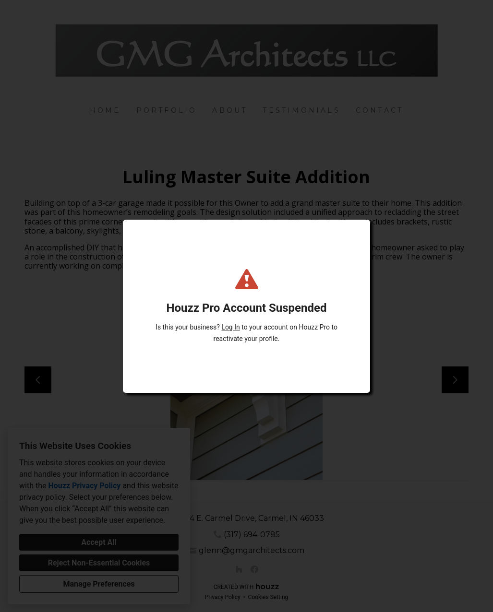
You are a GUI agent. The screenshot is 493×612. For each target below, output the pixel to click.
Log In (230, 327)
